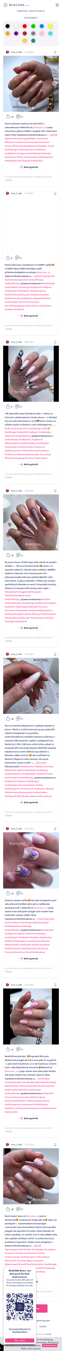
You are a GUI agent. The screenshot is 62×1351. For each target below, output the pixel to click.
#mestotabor (11, 446)
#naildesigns (45, 432)
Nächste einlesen (31, 1308)
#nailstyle (20, 621)
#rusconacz (44, 142)
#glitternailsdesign (26, 770)
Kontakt (42, 1326)
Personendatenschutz (18, 1320)
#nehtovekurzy (44, 796)
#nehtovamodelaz (40, 294)
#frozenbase (43, 1256)
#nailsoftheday (36, 279)
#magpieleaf (24, 591)
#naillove (9, 309)
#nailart (14, 287)
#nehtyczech (37, 160)
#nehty (20, 156)
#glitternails (11, 770)
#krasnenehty (25, 792)
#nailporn (22, 153)
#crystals (21, 1260)
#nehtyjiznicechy (13, 160)
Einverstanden (49, 1345)
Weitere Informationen (31, 1348)
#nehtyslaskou (41, 450)
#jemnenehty (11, 1111)
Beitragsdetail (29, 167)
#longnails (36, 591)
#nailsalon (46, 153)
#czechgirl (10, 621)
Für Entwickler (30, 1326)
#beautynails (48, 1085)
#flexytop (9, 142)
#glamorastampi (40, 922)
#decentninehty (48, 1082)
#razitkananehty (13, 926)
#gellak (53, 134)
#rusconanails (31, 142)
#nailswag (20, 606)
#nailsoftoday (11, 439)
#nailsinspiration (26, 149)
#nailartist (40, 149)
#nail (7, 287)
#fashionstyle (32, 454)
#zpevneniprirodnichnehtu (18, 1249)
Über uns (16, 1326)
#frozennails (11, 1260)
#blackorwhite (12, 443)
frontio (48, 1334)
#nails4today (34, 153)
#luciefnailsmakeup (25, 145)
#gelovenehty (24, 613)
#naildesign (24, 287)
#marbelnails (11, 591)
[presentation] (7, 83)
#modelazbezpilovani (15, 1082)
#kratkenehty (33, 1082)
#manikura (50, 1249)
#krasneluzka (26, 1085)
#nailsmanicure (34, 1108)
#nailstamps (11, 290)
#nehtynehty (30, 156)
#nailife (23, 443)
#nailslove (10, 1108)
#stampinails (48, 276)
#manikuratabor (29, 948)
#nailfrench (37, 439)
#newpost (19, 933)
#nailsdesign (11, 149)
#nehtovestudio (13, 298)
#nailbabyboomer (14, 785)
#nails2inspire (38, 617)
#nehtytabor (41, 145)
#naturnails (42, 138)
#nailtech (29, 1267)
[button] (29, 107)
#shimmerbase (12, 1085)
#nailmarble (32, 606)
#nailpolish (36, 287)
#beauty (26, 160)
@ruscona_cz (39, 127)
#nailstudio (10, 156)
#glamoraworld (12, 138)
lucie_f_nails (16, 52)
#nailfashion (11, 153)
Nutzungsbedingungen (40, 1320)
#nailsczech (39, 788)
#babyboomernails (44, 766)
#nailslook (20, 1108)
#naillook (19, 309)
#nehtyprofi (10, 796)
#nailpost (9, 933)
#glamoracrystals (35, 1260)
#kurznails (41, 762)
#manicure (39, 446)
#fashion (46, 298)
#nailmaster (45, 305)
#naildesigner (11, 301)
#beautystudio (12, 944)
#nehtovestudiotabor (15, 1100)
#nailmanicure (32, 305)
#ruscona (19, 142)
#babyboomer (27, 766)
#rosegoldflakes (28, 138)
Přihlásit (8, 180)
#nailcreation (40, 458)
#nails (51, 145)
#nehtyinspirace (45, 156)
